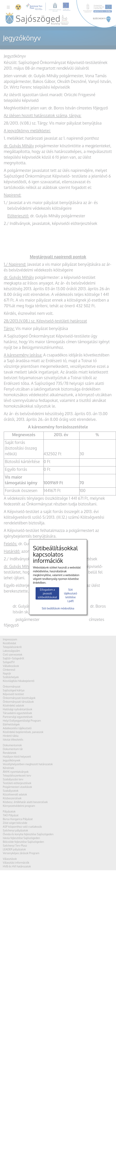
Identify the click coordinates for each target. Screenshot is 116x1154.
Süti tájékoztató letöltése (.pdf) (70, 595)
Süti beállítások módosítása (58, 608)
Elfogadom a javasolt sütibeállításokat (47, 593)
